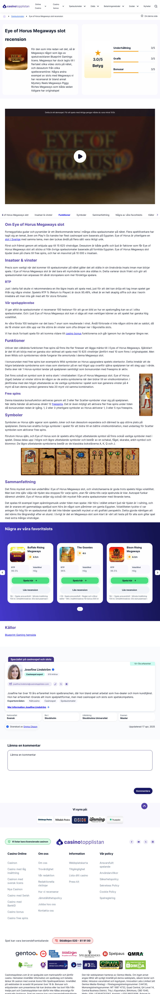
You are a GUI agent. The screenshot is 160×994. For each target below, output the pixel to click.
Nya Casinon (15, 889)
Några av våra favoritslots (139, 215)
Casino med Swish (18, 895)
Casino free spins (18, 918)
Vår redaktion (46, 875)
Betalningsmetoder (112, 6)
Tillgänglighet (77, 869)
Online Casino (38, 6)
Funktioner (75, 215)
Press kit (74, 881)
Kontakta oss (46, 910)
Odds (93, 6)
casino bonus (73, 333)
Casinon (12, 862)
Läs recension (30, 590)
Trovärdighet (45, 869)
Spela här (30, 580)
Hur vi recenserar (48, 891)
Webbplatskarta (78, 862)
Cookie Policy (108, 891)
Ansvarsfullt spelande (107, 864)
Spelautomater (75, 6)
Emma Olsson (30, 726)
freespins (57, 404)
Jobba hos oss (47, 904)
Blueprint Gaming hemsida (20, 634)
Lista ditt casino (78, 875)
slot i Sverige (12, 239)
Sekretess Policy (109, 885)
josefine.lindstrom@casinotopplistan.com (31, 684)
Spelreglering (107, 898)
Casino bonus (56, 6)
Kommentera (143, 791)
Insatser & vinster (54, 215)
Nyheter (147, 6)
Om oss (42, 862)
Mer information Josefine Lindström (28, 707)
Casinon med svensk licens (15, 881)
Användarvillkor (109, 872)
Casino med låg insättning (17, 871)
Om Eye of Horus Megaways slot (22, 215)
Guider (132, 6)
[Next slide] (157, 572)
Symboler (92, 215)
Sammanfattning (111, 215)
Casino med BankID (15, 903)
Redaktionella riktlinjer (46, 883)
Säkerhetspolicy (109, 879)
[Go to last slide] (2, 572)
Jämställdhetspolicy (50, 898)
